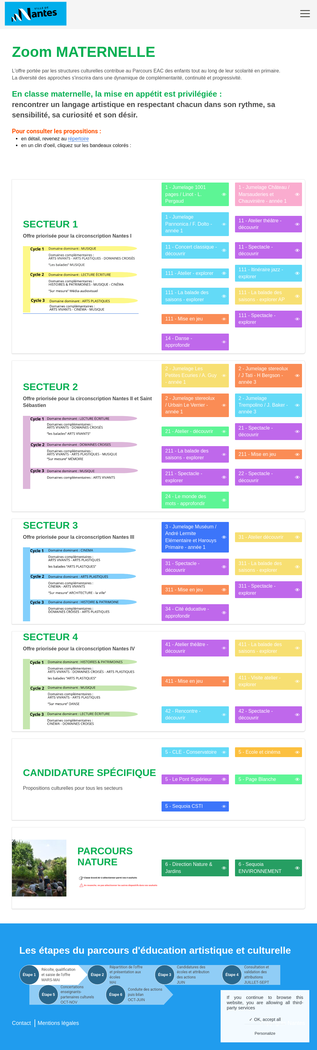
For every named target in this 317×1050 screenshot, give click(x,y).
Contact (21, 1023)
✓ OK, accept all (265, 1019)
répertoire (78, 138)
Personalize (265, 1033)
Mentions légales (58, 1023)
